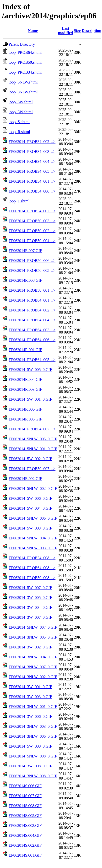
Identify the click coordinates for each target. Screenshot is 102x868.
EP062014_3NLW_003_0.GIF (33, 726)
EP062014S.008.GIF (25, 806)
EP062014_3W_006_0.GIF (30, 716)
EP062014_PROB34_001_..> (32, 181)
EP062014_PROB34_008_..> (32, 558)
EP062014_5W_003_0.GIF (30, 528)
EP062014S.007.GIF (25, 796)
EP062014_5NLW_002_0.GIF (33, 488)
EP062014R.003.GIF (25, 389)
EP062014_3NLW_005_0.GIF (33, 637)
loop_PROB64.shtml (25, 52)
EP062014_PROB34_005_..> (32, 171)
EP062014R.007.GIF (25, 251)
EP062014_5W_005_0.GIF (30, 369)
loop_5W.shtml (21, 102)
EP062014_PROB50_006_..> (32, 260)
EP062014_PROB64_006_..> (32, 340)
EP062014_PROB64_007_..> (32, 429)
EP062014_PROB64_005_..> (32, 360)
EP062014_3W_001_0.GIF (30, 687)
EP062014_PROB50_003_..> (32, 221)
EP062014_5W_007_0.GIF (30, 588)
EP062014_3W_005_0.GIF (30, 597)
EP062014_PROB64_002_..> (32, 310)
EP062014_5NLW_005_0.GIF (33, 439)
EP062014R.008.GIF (25, 280)
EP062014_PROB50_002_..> (32, 231)
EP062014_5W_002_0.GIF (30, 459)
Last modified (65, 30)
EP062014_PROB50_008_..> (32, 578)
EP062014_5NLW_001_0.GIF (33, 449)
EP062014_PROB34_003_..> (32, 151)
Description (91, 30)
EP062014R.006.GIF (25, 409)
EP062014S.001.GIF (25, 855)
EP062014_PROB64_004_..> (32, 320)
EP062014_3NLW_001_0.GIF (33, 706)
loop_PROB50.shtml (25, 62)
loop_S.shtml (19, 122)
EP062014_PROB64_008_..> (32, 568)
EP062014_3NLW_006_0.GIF (33, 736)
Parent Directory (22, 44)
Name (33, 30)
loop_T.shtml (19, 201)
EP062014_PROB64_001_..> (32, 300)
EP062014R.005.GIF (25, 419)
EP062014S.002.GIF (25, 845)
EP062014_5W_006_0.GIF (30, 498)
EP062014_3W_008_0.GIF (30, 766)
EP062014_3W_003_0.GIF (30, 697)
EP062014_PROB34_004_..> (32, 161)
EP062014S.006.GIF (25, 786)
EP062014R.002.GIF (25, 478)
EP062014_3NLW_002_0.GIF (33, 677)
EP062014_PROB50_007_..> (32, 469)
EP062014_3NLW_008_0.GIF (33, 776)
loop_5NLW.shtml (23, 82)
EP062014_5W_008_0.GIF (30, 746)
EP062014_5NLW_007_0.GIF (33, 627)
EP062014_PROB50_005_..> (32, 270)
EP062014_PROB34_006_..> (32, 191)
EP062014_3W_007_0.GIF (30, 617)
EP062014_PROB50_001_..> (32, 290)
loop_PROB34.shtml (25, 72)
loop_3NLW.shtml (23, 92)
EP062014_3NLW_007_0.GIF (33, 667)
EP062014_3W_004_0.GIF (30, 607)
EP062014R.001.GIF (25, 350)
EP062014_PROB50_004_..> (32, 241)
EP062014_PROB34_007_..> (32, 211)
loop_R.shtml (19, 132)
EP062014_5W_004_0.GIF (30, 508)
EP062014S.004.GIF (25, 835)
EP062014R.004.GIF (25, 379)
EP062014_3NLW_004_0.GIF (33, 657)
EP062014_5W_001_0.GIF (30, 399)
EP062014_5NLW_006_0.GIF (33, 518)
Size (77, 30)
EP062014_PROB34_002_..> (32, 142)
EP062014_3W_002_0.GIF (30, 647)
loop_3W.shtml (21, 112)
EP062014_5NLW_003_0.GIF (33, 548)
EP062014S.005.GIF (25, 815)
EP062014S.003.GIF (25, 825)
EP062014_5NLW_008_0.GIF (33, 756)
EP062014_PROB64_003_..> (32, 330)
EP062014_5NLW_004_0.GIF (33, 538)
